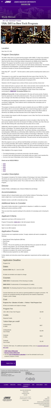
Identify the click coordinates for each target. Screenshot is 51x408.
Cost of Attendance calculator (17, 354)
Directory (12, 384)
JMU (4, 20)
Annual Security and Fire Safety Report (41, 403)
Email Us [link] (28, 372)
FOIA (48, 397)
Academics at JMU (25, 393)
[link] (27, 380)
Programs (19, 20)
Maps (46, 384)
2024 (4, 165)
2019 (4, 169)
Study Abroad (12, 20)
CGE (7, 20)
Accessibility (26, 384)
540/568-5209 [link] (29, 373)
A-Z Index (6, 384)
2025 (4, 163)
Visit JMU (25, 394)
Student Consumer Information (43, 401)
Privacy (19, 384)
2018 (4, 171)
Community (25, 386)
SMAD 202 (17, 222)
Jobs (33, 384)
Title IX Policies (46, 400)
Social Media (39, 384)
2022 (4, 167)
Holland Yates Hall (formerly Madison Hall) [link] (11, 372)
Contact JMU (25, 400)
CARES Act (47, 398)
